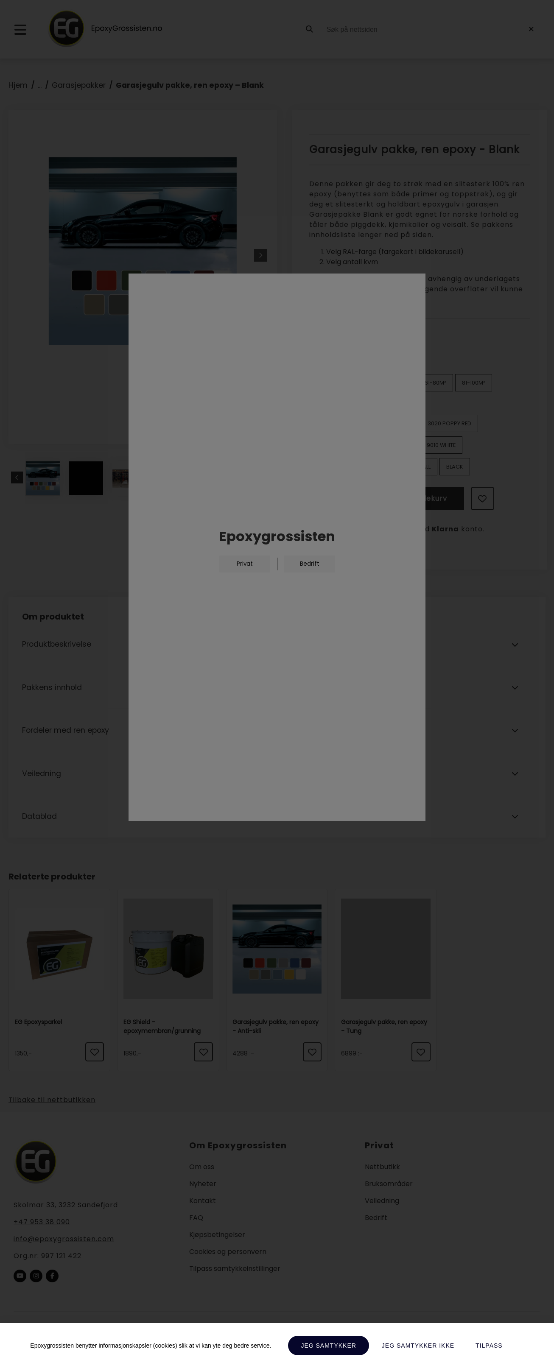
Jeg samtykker (328, 1345)
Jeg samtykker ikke (418, 1345)
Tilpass (489, 1345)
